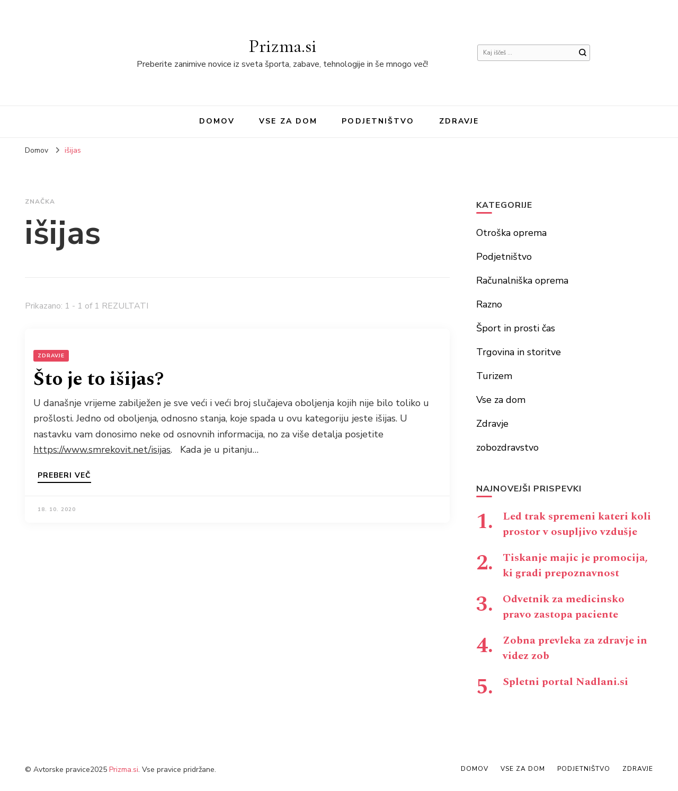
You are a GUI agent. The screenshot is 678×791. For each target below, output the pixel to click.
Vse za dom (288, 121)
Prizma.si (282, 45)
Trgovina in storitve (518, 352)
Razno (489, 304)
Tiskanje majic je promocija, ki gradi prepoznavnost (575, 565)
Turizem (494, 376)
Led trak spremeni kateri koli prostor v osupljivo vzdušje (577, 524)
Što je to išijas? (98, 379)
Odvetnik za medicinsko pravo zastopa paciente (564, 606)
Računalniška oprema (522, 280)
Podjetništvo (378, 121)
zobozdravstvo (507, 447)
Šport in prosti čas (515, 328)
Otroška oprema (511, 232)
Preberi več (64, 476)
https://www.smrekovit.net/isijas (102, 449)
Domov (217, 121)
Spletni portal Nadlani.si (565, 682)
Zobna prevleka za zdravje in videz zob (575, 648)
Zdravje (459, 121)
